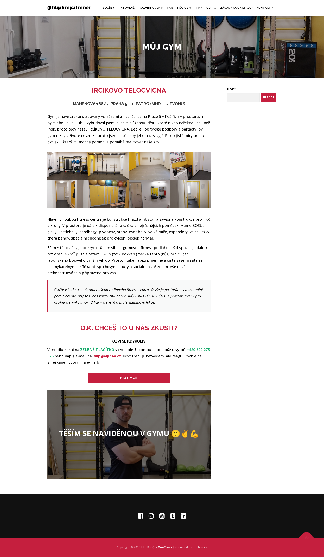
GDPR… (211, 7)
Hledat (231, 89)
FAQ (170, 7)
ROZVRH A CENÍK (151, 7)
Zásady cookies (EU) (236, 7)
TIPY (198, 7)
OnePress (165, 547)
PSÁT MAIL (129, 378)
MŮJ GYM (184, 7)
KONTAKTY (265, 7)
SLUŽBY (108, 7)
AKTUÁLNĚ (127, 7)
